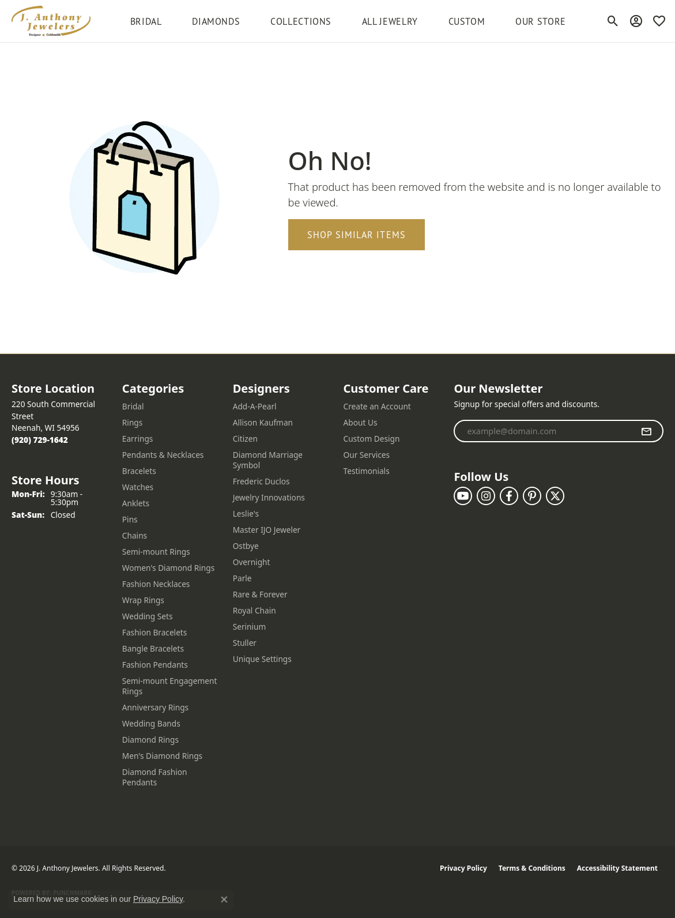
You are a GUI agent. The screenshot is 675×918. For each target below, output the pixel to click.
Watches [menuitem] (137, 486)
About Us (361, 422)
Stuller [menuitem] (245, 642)
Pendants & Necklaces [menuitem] (163, 454)
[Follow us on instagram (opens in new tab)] (486, 496)
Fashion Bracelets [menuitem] (154, 632)
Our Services (367, 454)
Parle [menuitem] (242, 578)
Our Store (540, 21)
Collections (300, 21)
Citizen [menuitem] (245, 438)
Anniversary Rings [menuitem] (155, 707)
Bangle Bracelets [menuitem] (153, 648)
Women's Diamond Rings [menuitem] (168, 567)
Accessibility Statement (617, 868)
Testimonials (367, 470)
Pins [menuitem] (130, 519)
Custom (466, 21)
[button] (613, 21)
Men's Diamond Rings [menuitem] (162, 755)
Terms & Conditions (532, 868)
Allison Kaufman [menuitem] (263, 422)
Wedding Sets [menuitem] (147, 616)
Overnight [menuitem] (251, 561)
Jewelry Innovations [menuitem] (269, 497)
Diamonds (216, 21)
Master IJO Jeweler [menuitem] (267, 529)
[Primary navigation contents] (348, 21)
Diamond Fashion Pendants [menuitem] (154, 777)
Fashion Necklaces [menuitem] (156, 583)
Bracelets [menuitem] (139, 470)
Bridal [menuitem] (133, 406)
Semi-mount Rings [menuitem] (156, 551)
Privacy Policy (463, 868)
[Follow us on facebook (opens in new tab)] (509, 496)
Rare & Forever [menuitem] (260, 594)
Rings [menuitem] (132, 422)
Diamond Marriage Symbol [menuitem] (268, 460)
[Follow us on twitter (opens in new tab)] (555, 496)
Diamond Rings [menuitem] (150, 739)
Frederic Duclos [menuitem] (261, 481)
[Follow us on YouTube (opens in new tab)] (463, 496)
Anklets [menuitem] (135, 503)
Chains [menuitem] (134, 535)
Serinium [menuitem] (249, 626)
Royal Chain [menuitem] (254, 610)
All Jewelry (390, 21)
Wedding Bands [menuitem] (151, 723)
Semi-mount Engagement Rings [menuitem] (169, 686)
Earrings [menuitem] (137, 438)
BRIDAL (146, 21)
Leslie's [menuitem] (246, 513)
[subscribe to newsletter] (646, 431)
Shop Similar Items (356, 234)
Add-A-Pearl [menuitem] (255, 406)
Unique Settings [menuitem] (262, 658)
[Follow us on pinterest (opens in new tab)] (532, 496)
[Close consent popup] (224, 899)
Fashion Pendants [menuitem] (155, 664)
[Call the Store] (40, 439)
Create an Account (377, 406)
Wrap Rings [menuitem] (143, 600)
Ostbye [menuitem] (246, 545)
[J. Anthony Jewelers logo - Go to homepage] (51, 21)
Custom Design (372, 438)
